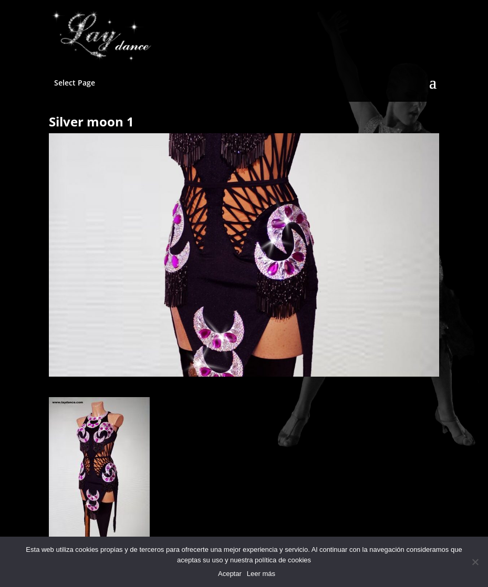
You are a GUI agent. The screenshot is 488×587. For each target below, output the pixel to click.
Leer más (261, 574)
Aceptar (230, 574)
